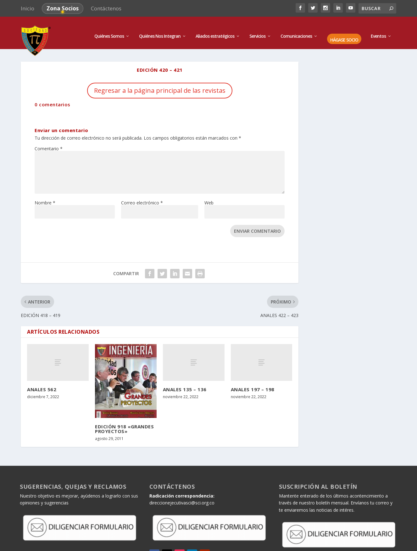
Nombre (45, 195)
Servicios (257, 29)
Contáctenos (106, 8)
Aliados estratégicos (215, 29)
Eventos (378, 29)
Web (209, 195)
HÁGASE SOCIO (344, 33)
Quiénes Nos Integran (160, 29)
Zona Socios (63, 8)
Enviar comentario (257, 223)
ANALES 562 (41, 382)
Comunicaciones (296, 29)
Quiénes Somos (109, 29)
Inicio (27, 8)
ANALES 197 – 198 (253, 382)
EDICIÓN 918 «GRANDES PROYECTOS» (124, 421)
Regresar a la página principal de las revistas (159, 83)
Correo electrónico (142, 195)
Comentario (49, 141)
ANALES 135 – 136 (185, 382)
